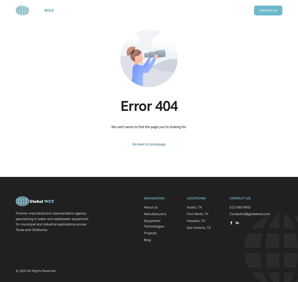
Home (114, 10)
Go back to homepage (149, 144)
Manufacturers (154, 10)
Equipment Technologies (213, 10)
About (130, 10)
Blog (244, 10)
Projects (179, 10)
